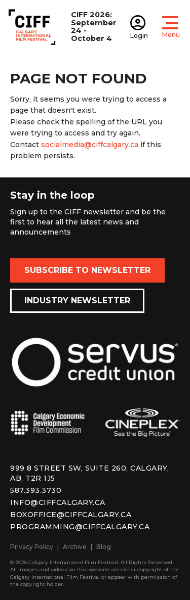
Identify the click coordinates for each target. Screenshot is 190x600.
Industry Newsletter (77, 300)
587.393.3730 (35, 490)
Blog (103, 546)
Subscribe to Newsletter (87, 270)
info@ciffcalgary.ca (57, 502)
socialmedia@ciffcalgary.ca (89, 144)
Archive (75, 546)
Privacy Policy (31, 546)
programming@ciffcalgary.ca (79, 526)
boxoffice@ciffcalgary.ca (70, 514)
